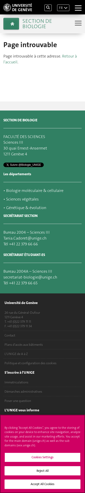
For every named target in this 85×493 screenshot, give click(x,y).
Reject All (42, 472)
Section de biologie (37, 23)
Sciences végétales (22, 199)
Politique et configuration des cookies (30, 363)
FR (61, 7)
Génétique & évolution (26, 207)
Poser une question (18, 401)
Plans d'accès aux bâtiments (24, 345)
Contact (10, 335)
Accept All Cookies (42, 486)
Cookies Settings (42, 459)
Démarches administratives (23, 391)
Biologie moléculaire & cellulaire (34, 190)
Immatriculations (16, 382)
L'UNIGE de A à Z (16, 354)
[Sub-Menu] (78, 24)
